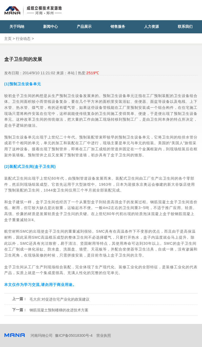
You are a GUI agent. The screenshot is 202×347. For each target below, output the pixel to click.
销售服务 (117, 27)
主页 (8, 38)
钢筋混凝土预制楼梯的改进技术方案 (58, 310)
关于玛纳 (16, 27)
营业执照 (103, 335)
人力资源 (151, 27)
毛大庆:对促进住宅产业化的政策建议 (59, 299)
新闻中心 (50, 27)
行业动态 (23, 38)
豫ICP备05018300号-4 (74, 335)
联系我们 (185, 27)
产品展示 (84, 27)
